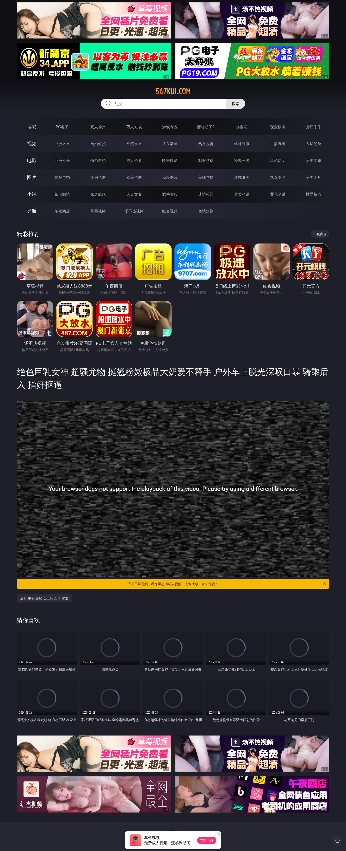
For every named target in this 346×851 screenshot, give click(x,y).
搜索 (235, 103)
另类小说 (241, 194)
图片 (32, 177)
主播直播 (277, 143)
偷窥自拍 (62, 177)
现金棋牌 (277, 126)
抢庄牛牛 (313, 126)
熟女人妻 (206, 143)
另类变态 (313, 160)
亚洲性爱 (62, 160)
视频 (32, 143)
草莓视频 (98, 211)
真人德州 (98, 126)
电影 (32, 160)
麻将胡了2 (206, 126)
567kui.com (173, 91)
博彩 (32, 126)
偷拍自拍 (98, 160)
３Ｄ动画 (170, 143)
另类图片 (313, 177)
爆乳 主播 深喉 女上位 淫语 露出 (44, 598)
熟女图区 (277, 177)
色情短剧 (206, 211)
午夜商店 (62, 211)
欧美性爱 (170, 160)
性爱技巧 (313, 194)
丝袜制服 (241, 143)
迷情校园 (206, 194)
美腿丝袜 (206, 177)
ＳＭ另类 (313, 143)
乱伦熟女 (277, 160)
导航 (32, 211)
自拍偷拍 (98, 143)
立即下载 (206, 840)
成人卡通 (134, 160)
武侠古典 (170, 194)
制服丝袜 (206, 160)
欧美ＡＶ (134, 143)
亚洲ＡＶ (62, 143)
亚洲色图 (98, 177)
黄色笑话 (277, 194)
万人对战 (134, 126)
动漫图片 (170, 177)
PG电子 (62, 126)
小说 (32, 194)
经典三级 (241, 160)
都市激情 (62, 194)
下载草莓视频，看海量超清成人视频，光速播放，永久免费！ (227, 584)
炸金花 (241, 126)
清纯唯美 (241, 177)
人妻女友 (134, 194)
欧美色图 (134, 177)
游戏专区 (170, 126)
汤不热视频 (134, 211)
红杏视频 (170, 211)
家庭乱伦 (98, 194)
